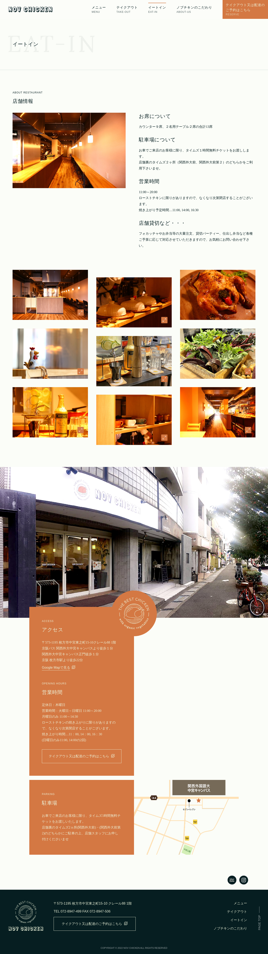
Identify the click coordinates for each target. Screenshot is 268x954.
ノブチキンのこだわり (230, 928)
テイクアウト (237, 911)
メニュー (240, 903)
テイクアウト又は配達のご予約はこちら (82, 756)
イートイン (157, 10)
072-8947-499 (71, 911)
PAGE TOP (259, 922)
